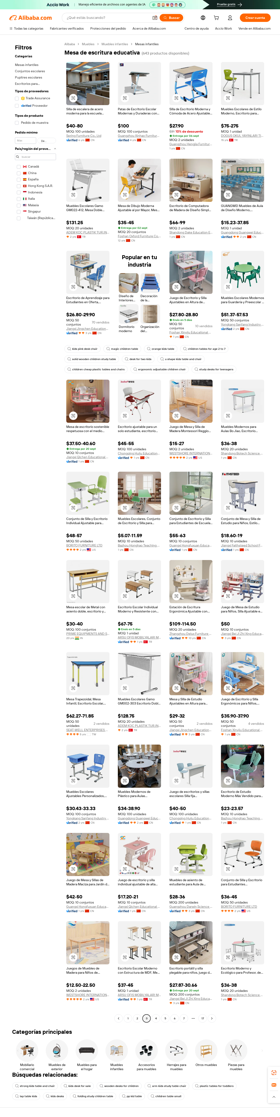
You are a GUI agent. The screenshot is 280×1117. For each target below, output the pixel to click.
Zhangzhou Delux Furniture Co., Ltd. (191, 634)
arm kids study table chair (166, 1086)
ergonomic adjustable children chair (159, 369)
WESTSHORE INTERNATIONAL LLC (191, 453)
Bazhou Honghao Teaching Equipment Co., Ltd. (139, 545)
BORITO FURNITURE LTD (84, 545)
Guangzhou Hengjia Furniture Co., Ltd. (191, 144)
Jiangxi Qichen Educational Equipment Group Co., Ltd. (87, 457)
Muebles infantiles (115, 44)
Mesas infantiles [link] (147, 44)
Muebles (88, 44)
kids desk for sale (77, 1086)
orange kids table (160, 349)
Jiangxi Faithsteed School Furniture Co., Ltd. (242, 545)
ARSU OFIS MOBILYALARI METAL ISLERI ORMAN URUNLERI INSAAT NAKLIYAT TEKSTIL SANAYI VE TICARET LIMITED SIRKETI (139, 637)
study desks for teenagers (214, 369)
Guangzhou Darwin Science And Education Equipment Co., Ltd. (191, 906)
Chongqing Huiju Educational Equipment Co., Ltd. (139, 453)
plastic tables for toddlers (214, 1086)
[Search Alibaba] (107, 17)
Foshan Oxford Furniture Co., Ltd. (139, 236)
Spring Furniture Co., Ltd (83, 135)
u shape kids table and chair (181, 359)
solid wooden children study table (91, 359)
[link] (274, 1073)
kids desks (55, 1096)
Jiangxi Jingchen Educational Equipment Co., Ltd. (87, 328)
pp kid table (132, 1096)
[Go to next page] (212, 1018)
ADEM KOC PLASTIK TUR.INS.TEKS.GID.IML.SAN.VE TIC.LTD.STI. (87, 232)
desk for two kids (138, 359)
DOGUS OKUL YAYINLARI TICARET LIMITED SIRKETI (242, 135)
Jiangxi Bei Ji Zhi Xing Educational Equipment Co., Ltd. (242, 634)
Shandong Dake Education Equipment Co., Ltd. (191, 232)
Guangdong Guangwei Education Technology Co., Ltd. (242, 232)
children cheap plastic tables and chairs (96, 369)
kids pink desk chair (82, 349)
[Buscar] (171, 17)
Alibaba (69, 44)
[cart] (217, 18)
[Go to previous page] (118, 1018)
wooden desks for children (119, 1086)
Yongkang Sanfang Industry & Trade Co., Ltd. (242, 324)
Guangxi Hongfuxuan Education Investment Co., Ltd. (191, 545)
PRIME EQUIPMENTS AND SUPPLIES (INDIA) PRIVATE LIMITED (87, 634)
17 (202, 1018)
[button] (155, 18)
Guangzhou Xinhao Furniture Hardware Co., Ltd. (139, 135)
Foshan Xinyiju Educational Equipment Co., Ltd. (191, 332)
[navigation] (35, 531)
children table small (166, 1096)
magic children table (122, 349)
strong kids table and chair (35, 1086)
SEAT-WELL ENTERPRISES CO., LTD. (87, 730)
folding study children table (93, 1096)
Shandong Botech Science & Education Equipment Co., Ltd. (242, 453)
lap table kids (26, 1096)
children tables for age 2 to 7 (204, 349)
